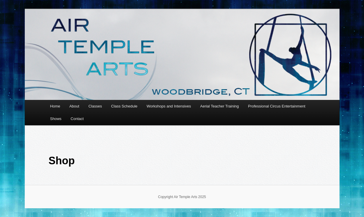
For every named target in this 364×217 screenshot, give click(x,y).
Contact (77, 119)
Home (55, 106)
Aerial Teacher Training (219, 106)
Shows (55, 119)
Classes (95, 106)
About (74, 106)
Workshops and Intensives (169, 106)
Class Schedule (124, 106)
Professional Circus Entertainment (276, 106)
